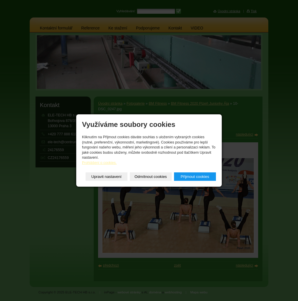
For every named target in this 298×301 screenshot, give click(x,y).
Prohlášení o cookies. (99, 163)
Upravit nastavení (106, 176)
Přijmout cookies (195, 176)
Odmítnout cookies (150, 176)
